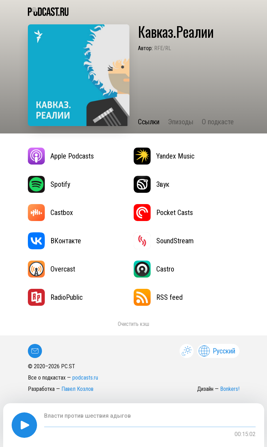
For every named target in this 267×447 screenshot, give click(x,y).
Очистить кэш (133, 324)
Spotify (49, 184)
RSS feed (158, 297)
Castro (154, 269)
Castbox (50, 212)
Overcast (51, 269)
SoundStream (164, 240)
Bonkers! (229, 389)
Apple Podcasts (61, 156)
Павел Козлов (77, 389)
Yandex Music (164, 156)
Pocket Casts (163, 212)
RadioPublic (55, 297)
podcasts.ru (85, 377)
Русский (217, 351)
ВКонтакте (54, 240)
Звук (151, 184)
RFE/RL (162, 48)
